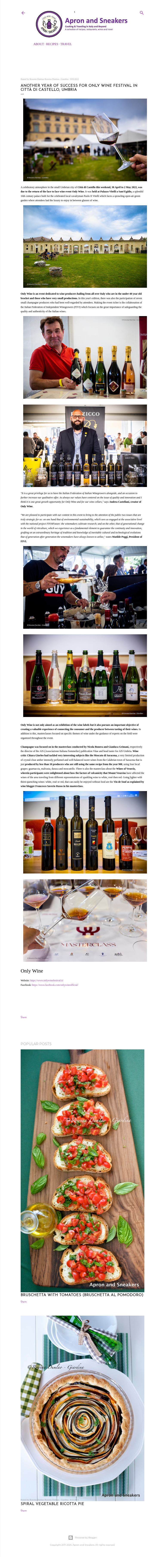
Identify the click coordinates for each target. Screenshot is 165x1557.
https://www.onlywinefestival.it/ (47, 980)
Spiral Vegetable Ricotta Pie (52, 1504)
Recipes (52, 44)
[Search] (141, 12)
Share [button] (23, 1017)
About (39, 44)
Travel (66, 44)
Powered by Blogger (82, 1537)
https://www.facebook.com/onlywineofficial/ (55, 984)
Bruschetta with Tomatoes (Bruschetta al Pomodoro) (82, 1295)
